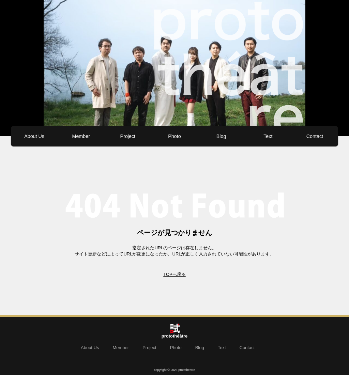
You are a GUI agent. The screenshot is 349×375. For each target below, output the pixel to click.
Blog (221, 136)
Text (267, 136)
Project (128, 136)
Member (81, 136)
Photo (174, 136)
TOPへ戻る (174, 274)
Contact (314, 136)
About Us (34, 136)
